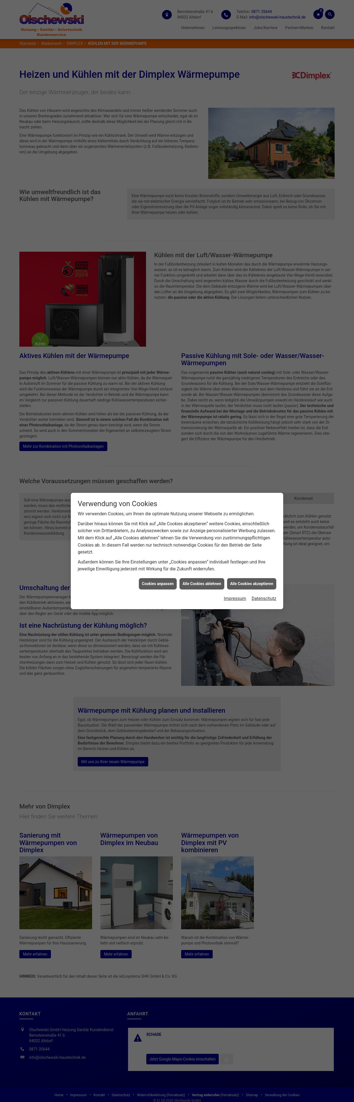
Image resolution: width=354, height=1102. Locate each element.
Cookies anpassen (158, 566)
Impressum (235, 580)
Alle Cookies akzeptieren (251, 566)
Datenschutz (264, 580)
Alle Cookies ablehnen (202, 566)
